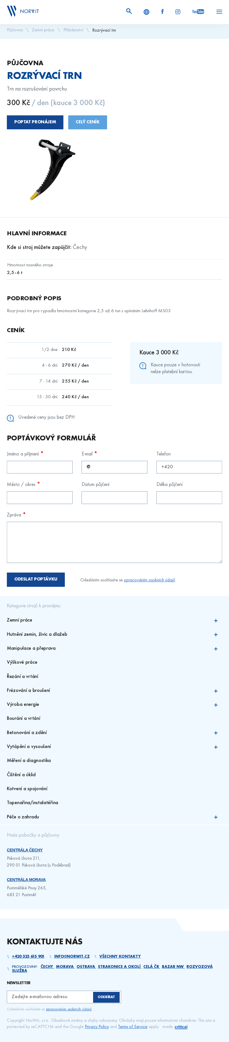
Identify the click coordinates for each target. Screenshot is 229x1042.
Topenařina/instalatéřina (32, 802)
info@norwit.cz (72, 957)
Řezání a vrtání (22, 676)
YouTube (198, 11)
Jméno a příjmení (25, 454)
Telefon (163, 454)
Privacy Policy (97, 1027)
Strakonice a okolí (120, 967)
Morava (65, 967)
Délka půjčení (169, 484)
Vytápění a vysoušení (114, 747)
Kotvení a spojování (27, 788)
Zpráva (16, 515)
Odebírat (106, 997)
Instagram (177, 11)
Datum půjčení (95, 484)
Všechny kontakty (120, 957)
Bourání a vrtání (23, 718)
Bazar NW (173, 967)
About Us (147, 12)
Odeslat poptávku (35, 579)
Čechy (47, 967)
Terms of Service (132, 1027)
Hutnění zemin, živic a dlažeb (114, 634)
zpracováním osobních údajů (149, 580)
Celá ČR (151, 967)
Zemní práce (43, 30)
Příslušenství (73, 30)
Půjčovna (15, 30)
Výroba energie (114, 705)
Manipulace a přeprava (114, 648)
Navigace (219, 11)
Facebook (162, 11)
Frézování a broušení (114, 691)
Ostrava (86, 967)
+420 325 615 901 (28, 957)
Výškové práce (22, 662)
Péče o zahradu (114, 817)
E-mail (89, 454)
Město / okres (23, 484)
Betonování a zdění (114, 733)
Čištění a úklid (21, 775)
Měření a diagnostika (29, 760)
